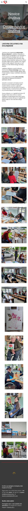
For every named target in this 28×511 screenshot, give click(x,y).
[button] (2, 2)
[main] (14, 22)
